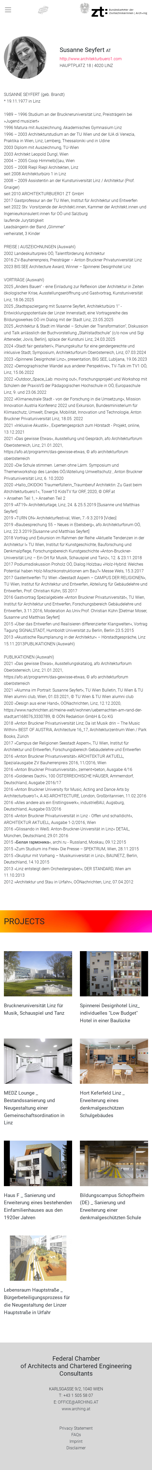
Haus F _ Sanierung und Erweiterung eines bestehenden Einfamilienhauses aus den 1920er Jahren (38, 1206)
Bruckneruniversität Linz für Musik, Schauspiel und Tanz (34, 1009)
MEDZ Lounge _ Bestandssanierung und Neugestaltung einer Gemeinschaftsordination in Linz (34, 1108)
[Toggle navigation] (8, 10)
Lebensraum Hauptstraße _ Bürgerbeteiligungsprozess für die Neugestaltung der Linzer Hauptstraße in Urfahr (37, 1301)
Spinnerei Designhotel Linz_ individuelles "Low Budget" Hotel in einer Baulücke (110, 1013)
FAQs (76, 1434)
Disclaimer (76, 1447)
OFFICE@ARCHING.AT (78, 1402)
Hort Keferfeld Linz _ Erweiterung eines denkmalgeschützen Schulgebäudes (102, 1104)
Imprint (76, 1441)
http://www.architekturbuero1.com (91, 58)
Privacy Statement (76, 1428)
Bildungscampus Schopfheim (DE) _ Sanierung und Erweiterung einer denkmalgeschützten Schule (112, 1206)
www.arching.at (76, 1408)
